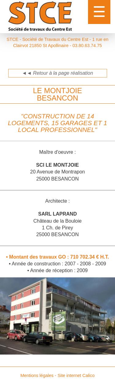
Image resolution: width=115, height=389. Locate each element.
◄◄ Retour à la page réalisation (57, 73)
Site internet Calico (76, 375)
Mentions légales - (38, 375)
